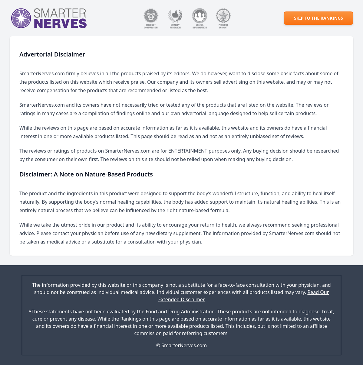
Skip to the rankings (318, 18)
